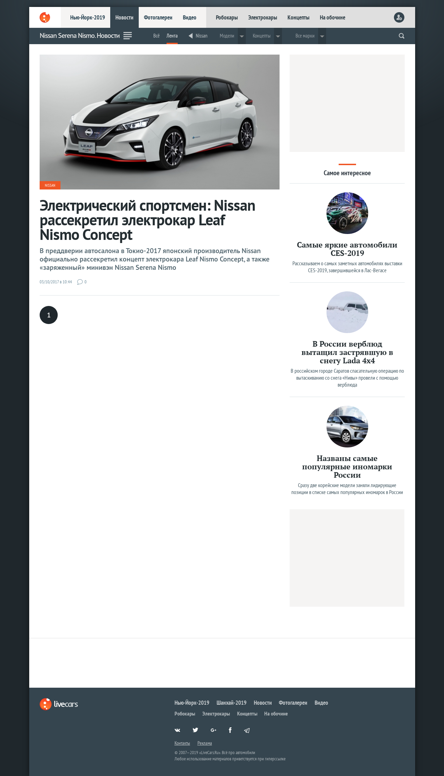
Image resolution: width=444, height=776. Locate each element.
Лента (172, 35)
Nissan (202, 35)
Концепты (298, 17)
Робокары (227, 17)
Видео (189, 17)
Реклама (204, 743)
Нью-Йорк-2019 (87, 17)
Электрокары (262, 17)
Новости (124, 17)
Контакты (182, 743)
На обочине (332, 17)
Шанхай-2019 (232, 702)
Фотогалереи (158, 17)
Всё (156, 35)
